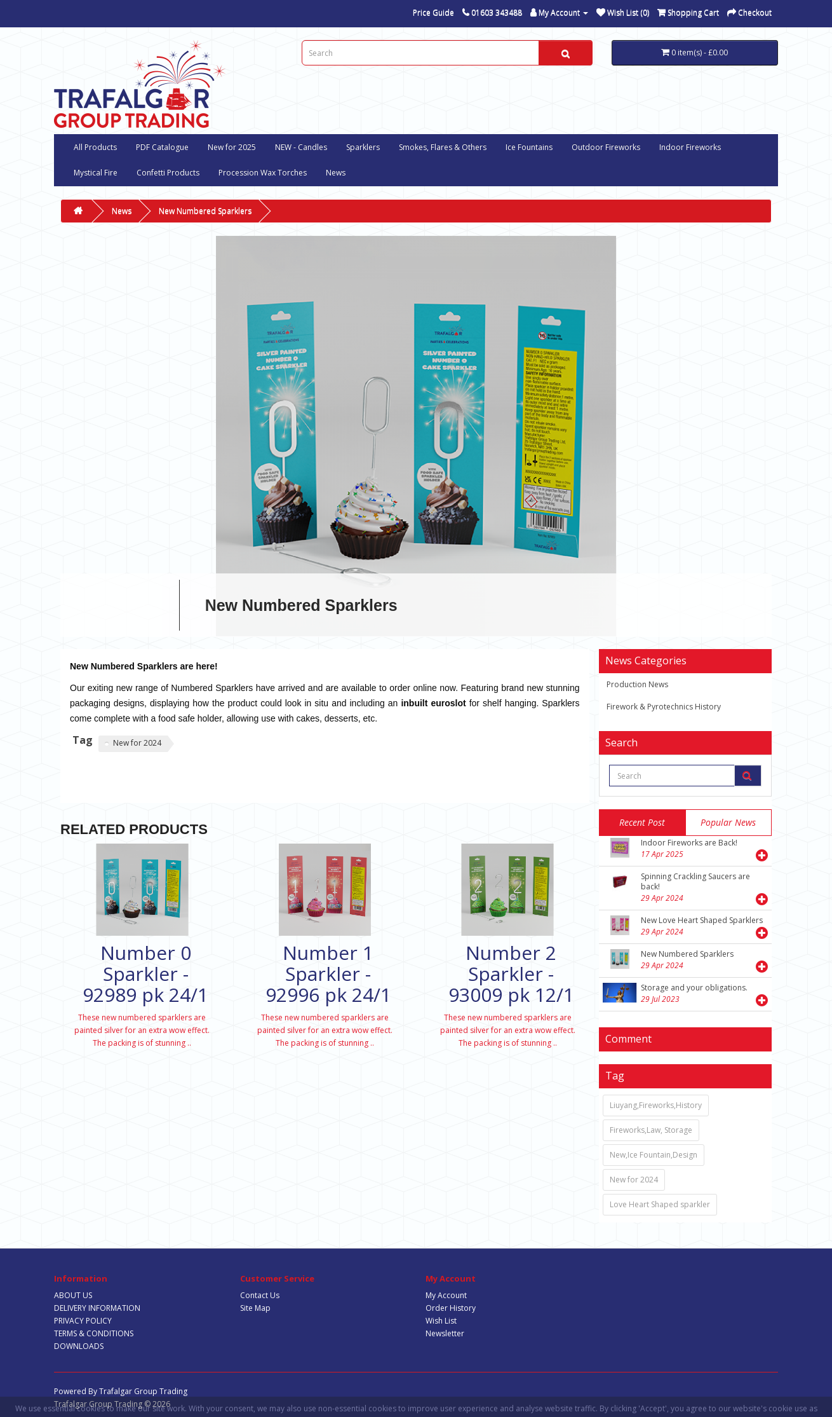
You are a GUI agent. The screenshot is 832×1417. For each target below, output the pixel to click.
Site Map (255, 1308)
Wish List (441, 1320)
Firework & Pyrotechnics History (664, 706)
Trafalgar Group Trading (143, 1391)
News (336, 172)
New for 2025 (232, 147)
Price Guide (433, 12)
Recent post (642, 822)
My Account (446, 1295)
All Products (95, 147)
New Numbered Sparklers (205, 210)
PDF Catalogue (162, 147)
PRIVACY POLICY (83, 1320)
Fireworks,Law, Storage (651, 1130)
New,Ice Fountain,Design (653, 1154)
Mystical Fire (95, 172)
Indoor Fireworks (690, 147)
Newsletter (445, 1333)
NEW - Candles (301, 147)
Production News (637, 684)
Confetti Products (168, 172)
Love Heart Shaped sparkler (660, 1204)
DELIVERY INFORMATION (97, 1308)
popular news (728, 822)
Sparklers (363, 147)
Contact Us (259, 1295)
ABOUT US (73, 1295)
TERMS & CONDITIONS (93, 1333)
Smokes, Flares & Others (442, 147)
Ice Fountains (529, 147)
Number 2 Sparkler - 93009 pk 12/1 (511, 974)
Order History (451, 1308)
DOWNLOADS (79, 1346)
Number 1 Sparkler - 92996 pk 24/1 (328, 974)
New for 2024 (137, 742)
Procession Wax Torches (262, 172)
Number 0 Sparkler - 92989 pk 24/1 (145, 974)
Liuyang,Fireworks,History (656, 1105)
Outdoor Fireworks (606, 147)
